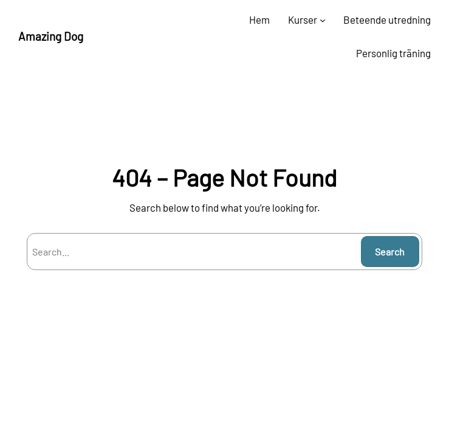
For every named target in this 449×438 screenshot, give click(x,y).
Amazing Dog (50, 36)
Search (390, 251)
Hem (259, 19)
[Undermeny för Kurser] (323, 20)
